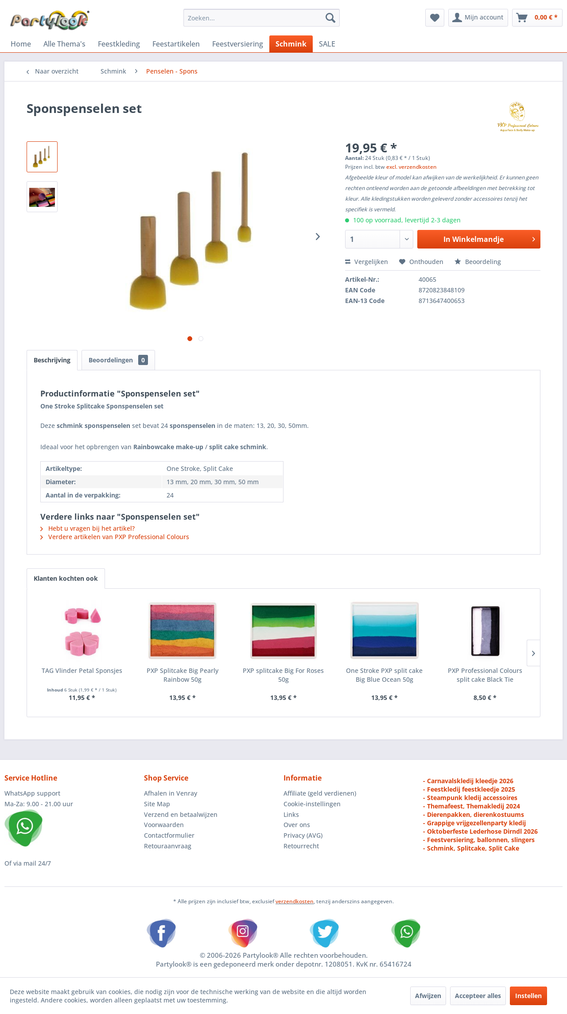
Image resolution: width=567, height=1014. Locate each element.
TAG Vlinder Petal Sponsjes (82, 670)
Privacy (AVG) (303, 835)
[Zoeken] (330, 18)
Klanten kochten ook (66, 578)
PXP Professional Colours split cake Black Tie (485, 675)
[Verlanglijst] (434, 18)
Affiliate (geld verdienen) (320, 793)
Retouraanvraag (167, 846)
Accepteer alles (478, 995)
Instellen (528, 995)
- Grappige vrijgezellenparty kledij (474, 823)
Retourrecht (301, 846)
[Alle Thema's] (64, 43)
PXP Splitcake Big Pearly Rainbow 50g (182, 675)
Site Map (157, 804)
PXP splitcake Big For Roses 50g (283, 675)
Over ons (297, 824)
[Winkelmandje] (537, 18)
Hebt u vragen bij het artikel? (87, 528)
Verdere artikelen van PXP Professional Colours (114, 536)
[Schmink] (291, 43)
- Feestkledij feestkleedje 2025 (469, 789)
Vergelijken (366, 261)
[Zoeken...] (261, 18)
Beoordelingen (118, 360)
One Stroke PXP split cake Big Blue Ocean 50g (384, 675)
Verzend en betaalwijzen (180, 814)
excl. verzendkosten (411, 167)
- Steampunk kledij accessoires (470, 797)
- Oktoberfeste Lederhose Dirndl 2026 (480, 831)
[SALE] (327, 43)
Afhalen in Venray (170, 793)
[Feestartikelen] (176, 43)
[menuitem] (261, 18)
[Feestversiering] (237, 43)
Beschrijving (52, 360)
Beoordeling (477, 261)
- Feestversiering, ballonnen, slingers (479, 839)
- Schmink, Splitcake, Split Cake (471, 848)
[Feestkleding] (119, 43)
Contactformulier (169, 835)
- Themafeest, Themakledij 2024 (471, 806)
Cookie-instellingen (312, 804)
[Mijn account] (478, 18)
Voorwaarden (164, 824)
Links (291, 814)
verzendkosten (295, 901)
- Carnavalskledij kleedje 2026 (468, 781)
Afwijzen (428, 995)
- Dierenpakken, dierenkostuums (473, 814)
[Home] (20, 43)
